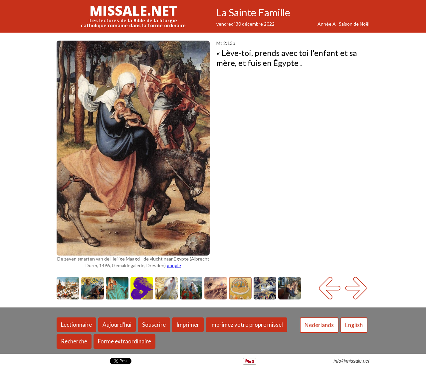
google (174, 265)
